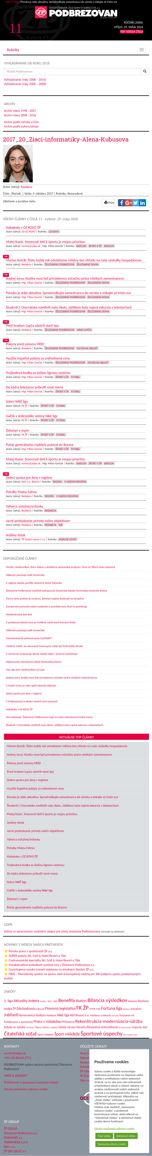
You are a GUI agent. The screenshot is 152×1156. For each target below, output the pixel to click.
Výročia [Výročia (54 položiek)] (81, 1027)
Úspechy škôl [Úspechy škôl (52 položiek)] (139, 1027)
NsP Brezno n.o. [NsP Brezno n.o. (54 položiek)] (79, 1015)
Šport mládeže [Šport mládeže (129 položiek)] (67, 1034)
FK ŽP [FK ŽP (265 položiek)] (82, 1007)
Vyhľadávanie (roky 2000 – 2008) (25, 84)
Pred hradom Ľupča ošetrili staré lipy (30, 772)
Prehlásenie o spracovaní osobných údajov (31, 1082)
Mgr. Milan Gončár (31, 282)
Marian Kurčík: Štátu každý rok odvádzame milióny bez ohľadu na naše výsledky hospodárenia (67, 746)
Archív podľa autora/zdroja (21, 126)
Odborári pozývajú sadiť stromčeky (25, 575)
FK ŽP (24, 405)
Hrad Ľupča (84, 330)
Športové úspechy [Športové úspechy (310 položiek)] (102, 1033)
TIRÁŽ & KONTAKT (15, 1076)
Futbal (75, 377)
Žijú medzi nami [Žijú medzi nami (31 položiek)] (130, 1034)
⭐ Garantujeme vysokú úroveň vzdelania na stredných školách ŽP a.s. (49, 969)
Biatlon (81, 246)
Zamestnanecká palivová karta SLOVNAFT (29, 638)
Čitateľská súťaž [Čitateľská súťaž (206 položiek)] (20, 1034)
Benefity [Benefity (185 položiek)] (66, 1000)
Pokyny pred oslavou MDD (24, 763)
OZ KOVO (54, 231)
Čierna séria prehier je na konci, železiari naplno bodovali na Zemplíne (45, 598)
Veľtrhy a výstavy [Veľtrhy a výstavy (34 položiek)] (50, 1027)
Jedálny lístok (15, 822)
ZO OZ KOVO (28, 231)
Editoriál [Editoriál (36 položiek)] (40, 1008)
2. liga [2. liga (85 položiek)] (8, 1000)
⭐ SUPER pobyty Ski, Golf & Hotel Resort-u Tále (35, 956)
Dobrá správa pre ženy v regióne (24, 693)
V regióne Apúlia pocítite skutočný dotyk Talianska (34, 583)
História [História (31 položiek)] (126, 1009)
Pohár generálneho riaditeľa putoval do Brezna (37, 907)
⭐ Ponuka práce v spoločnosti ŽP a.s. (28, 951)
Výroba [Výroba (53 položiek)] (71, 1027)
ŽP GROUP (10, 1128)
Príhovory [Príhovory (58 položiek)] (68, 1022)
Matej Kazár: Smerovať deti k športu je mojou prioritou (42, 814)
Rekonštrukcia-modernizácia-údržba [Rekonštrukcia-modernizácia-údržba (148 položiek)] (108, 1021)
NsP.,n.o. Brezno (30, 481)
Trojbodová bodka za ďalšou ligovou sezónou (35, 865)
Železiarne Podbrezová (59, 264)
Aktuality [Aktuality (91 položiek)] (20, 1000)
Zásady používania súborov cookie (114, 1128)
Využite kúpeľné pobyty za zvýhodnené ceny (35, 788)
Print (109, 203)
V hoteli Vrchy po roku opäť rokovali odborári (31, 685)
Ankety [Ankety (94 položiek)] (33, 1000)
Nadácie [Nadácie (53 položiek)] (51, 1015)
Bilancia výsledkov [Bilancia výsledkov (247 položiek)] (107, 1000)
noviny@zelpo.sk (30, 246)
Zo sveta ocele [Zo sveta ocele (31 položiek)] (124, 1027)
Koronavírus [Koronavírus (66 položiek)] (27, 1015)
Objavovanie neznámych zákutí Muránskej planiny (34, 662)
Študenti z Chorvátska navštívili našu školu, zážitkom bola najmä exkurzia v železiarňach (54, 725)
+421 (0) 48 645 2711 (17, 1058)
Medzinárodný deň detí (19, 614)
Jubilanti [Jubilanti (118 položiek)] (11, 1014)
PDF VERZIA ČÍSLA (131, 31)
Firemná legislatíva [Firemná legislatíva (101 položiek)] (60, 1008)
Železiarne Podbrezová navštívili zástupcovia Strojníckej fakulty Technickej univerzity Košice (56, 590)
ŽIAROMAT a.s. (13, 1138)
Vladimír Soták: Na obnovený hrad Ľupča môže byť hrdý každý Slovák (44, 646)
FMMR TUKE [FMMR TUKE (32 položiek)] (95, 1009)
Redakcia (26, 187)
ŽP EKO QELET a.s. (15, 1151)
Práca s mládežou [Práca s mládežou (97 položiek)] (47, 1021)
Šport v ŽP (95, 246)
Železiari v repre (17, 899)
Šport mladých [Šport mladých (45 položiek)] (46, 1034)
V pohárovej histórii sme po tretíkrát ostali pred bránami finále (41, 622)
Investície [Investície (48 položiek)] (136, 1009)
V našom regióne (75, 481)
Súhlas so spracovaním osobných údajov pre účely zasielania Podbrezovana (52, 931)
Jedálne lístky (67, 539)
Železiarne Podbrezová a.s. (21, 1133)
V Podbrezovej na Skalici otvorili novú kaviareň (32, 701)
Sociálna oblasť (87, 348)
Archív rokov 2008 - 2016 (20, 115)
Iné (60, 525)
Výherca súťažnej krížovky (23, 839)
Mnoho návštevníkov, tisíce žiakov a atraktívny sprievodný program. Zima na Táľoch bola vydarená (60, 567)
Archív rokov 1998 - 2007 (20, 111)
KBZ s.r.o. (10, 1147)
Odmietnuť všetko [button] (125, 1135)
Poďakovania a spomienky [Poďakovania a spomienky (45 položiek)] (18, 1022)
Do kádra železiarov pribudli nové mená (32, 873)
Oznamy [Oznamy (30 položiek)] (115, 1015)
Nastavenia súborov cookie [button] (112, 1144)
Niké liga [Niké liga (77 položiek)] (63, 1015)
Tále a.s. (85, 1080)
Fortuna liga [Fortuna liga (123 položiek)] (111, 1008)
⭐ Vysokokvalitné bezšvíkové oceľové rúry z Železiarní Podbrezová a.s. (49, 965)
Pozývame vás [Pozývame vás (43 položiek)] (127, 1015)
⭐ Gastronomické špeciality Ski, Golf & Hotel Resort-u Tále (42, 960)
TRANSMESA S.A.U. (16, 1142)
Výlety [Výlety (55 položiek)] (62, 1027)
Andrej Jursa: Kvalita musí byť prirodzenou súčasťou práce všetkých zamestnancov (51, 677)
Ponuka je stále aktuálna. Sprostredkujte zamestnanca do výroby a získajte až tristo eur (62, 797)
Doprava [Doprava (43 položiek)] (132, 1001)
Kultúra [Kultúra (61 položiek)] (41, 1015)
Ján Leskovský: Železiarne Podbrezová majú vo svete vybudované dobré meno (49, 717)
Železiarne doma (87, 264)
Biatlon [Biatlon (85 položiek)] (81, 1000)
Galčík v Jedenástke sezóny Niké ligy (30, 890)
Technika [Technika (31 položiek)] (30, 1027)
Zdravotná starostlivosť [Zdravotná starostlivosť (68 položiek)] (102, 1027)
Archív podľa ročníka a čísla (21, 122)
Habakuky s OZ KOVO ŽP (19, 709)
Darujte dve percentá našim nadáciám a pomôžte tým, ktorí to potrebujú (46, 606)
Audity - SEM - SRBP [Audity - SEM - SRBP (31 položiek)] (49, 1001)
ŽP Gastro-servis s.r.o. (33, 539)
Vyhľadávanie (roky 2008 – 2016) (25, 79)
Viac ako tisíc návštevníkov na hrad (25, 669)
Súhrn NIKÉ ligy (16, 882)
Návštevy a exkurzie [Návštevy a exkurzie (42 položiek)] (100, 1015)
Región (57, 481)
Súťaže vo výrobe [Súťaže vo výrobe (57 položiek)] (14, 1027)
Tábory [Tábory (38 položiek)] (38, 1027)
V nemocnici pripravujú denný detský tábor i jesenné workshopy (42, 654)
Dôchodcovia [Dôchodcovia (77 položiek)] (26, 1008)
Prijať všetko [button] (104, 1135)
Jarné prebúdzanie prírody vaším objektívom (35, 831)
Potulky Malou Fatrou (21, 848)
